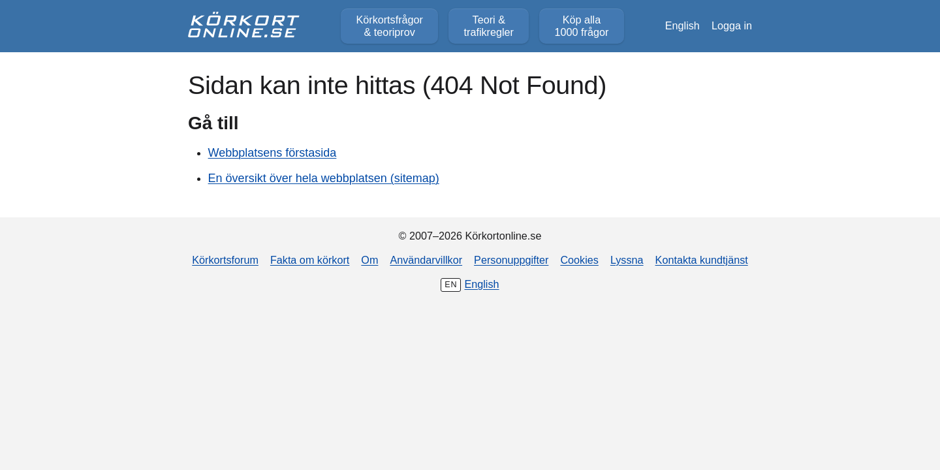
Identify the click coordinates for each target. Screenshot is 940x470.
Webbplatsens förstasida (272, 152)
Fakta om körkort (309, 260)
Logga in (732, 25)
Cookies (579, 260)
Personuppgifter (511, 260)
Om (369, 260)
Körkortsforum (225, 260)
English (682, 25)
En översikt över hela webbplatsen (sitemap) (323, 178)
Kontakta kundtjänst (701, 260)
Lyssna (627, 260)
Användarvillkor (426, 260)
